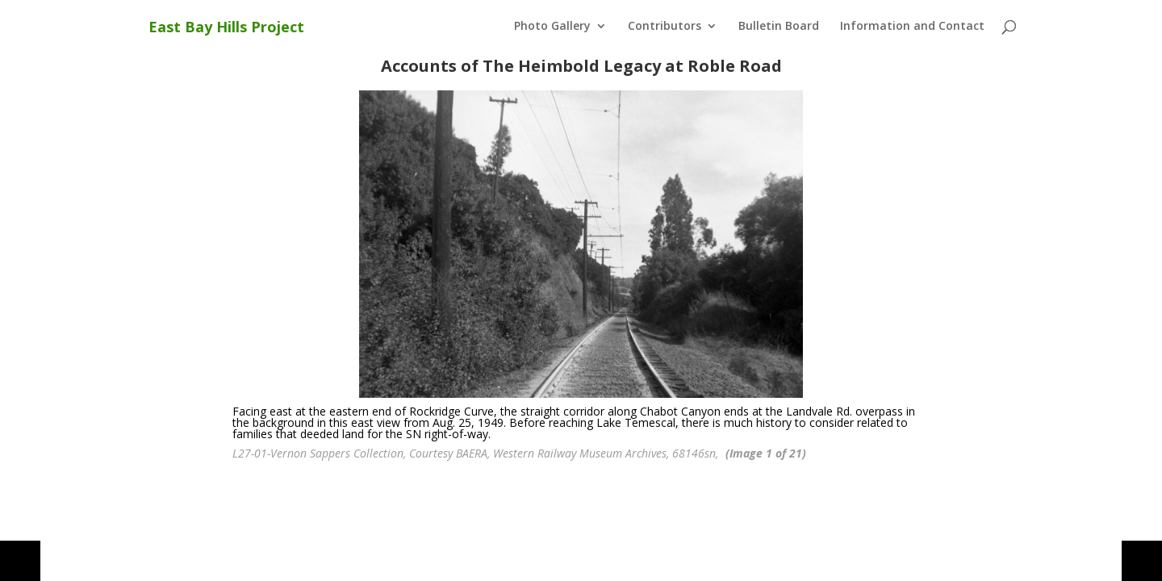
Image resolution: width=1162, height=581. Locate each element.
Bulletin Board (778, 26)
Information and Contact (912, 26)
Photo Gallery (552, 26)
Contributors (664, 26)
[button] (20, 561)
